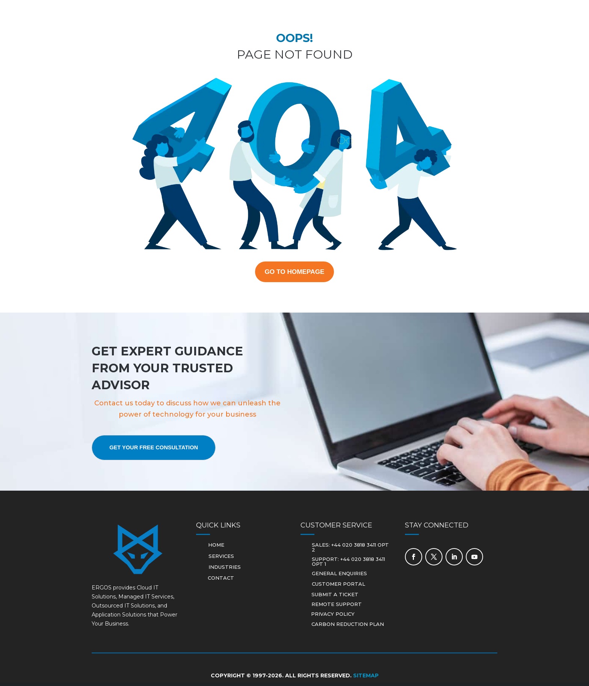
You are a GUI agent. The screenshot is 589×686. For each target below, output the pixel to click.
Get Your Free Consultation (163, 450)
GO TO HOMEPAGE (294, 273)
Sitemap (366, 678)
